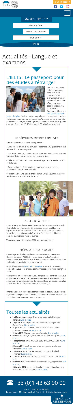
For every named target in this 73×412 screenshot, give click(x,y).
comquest (62, 392)
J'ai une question (61, 1)
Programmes (11, 392)
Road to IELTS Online (33, 266)
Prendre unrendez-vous (62, 398)
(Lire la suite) (25, 320)
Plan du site (40, 392)
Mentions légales (26, 392)
